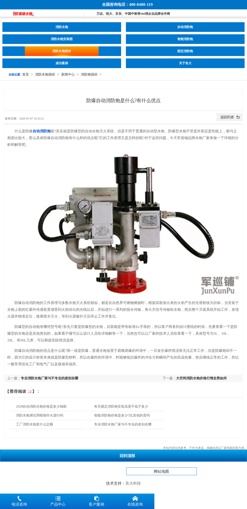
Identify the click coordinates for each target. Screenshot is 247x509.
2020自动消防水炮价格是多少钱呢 (41, 406)
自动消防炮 (185, 27)
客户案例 (96, 500)
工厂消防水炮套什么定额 (34, 424)
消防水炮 (61, 27)
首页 (25, 74)
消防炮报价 (89, 74)
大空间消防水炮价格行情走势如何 (201, 378)
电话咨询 (19, 500)
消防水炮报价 (61, 51)
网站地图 (161, 471)
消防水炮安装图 (62, 39)
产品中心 (58, 500)
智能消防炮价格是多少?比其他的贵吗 (122, 415)
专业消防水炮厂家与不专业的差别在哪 (49, 378)
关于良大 (185, 63)
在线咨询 (135, 500)
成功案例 (61, 63)
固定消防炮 (185, 51)
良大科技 (133, 483)
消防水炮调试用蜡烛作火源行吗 (39, 415)
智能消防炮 (185, 39)
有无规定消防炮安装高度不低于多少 (121, 406)
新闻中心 (68, 74)
